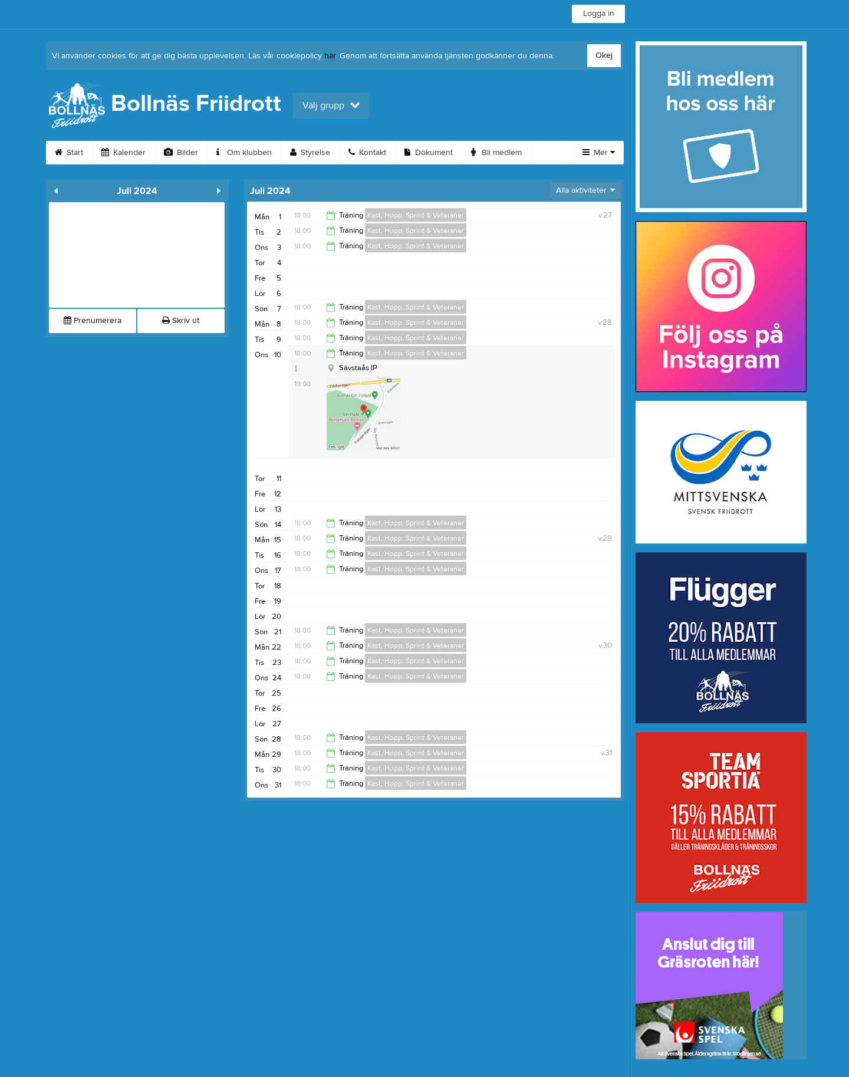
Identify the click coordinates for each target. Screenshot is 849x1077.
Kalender (123, 152)
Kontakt (367, 152)
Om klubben (244, 152)
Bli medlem (496, 152)
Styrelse (310, 152)
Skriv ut (180, 320)
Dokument (428, 152)
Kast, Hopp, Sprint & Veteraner (415, 215)
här (329, 56)
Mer (599, 152)
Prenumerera (92, 320)
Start (69, 152)
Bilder (181, 152)
